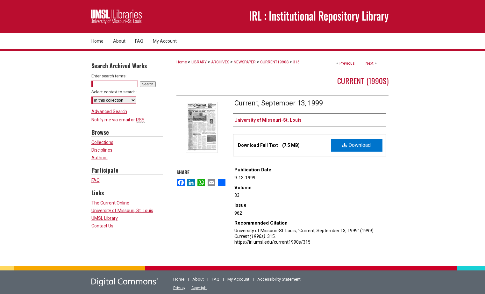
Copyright (199, 288)
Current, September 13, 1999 (278, 103)
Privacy (179, 288)
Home (181, 62)
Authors (99, 157)
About (198, 279)
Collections (102, 142)
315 (296, 62)
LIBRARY (199, 62)
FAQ (95, 180)
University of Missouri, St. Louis (122, 210)
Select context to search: (114, 92)
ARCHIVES (220, 62)
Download (356, 145)
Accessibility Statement (279, 279)
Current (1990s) (363, 80)
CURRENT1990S (274, 62)
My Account (238, 279)
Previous (347, 63)
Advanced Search (109, 111)
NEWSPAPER (245, 62)
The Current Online (110, 202)
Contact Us (102, 225)
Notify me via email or (118, 119)
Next (370, 63)
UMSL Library (104, 218)
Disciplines (101, 150)
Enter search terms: (108, 76)
